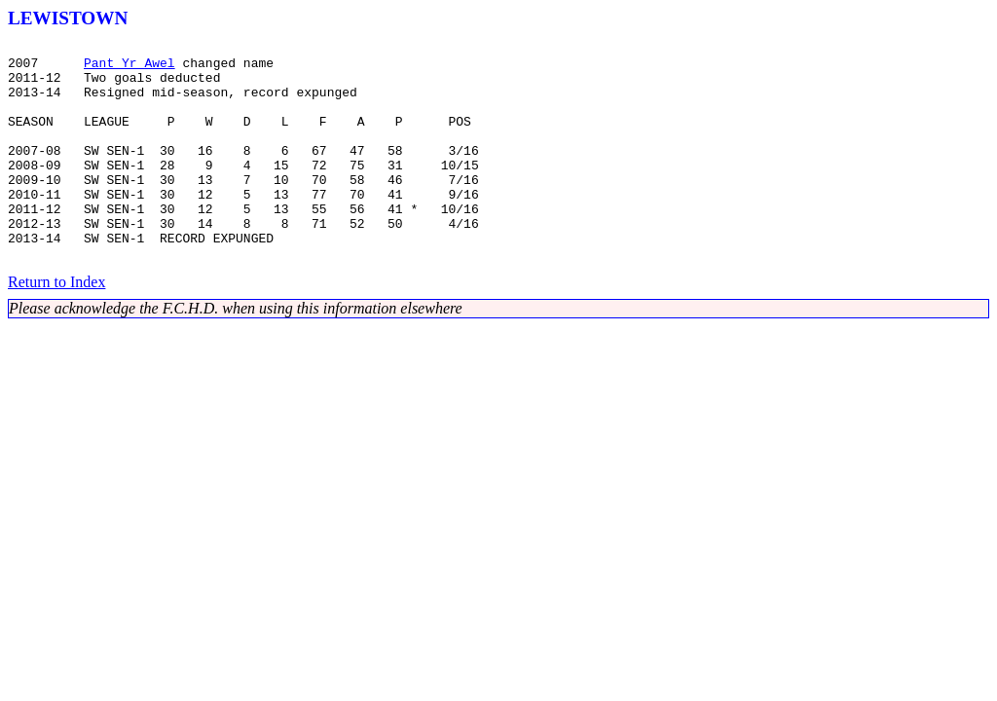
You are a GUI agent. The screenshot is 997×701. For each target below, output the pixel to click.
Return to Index (56, 325)
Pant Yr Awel (129, 68)
